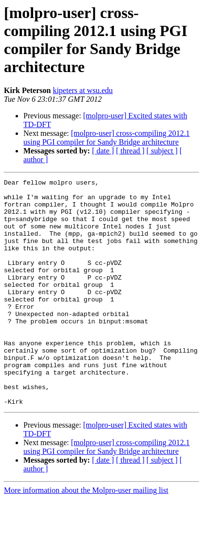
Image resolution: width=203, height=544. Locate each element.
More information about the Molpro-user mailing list (86, 535)
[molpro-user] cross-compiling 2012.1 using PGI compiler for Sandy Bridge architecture (106, 137)
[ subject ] (162, 151)
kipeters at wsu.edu (82, 90)
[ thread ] (130, 151)
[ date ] (103, 151)
